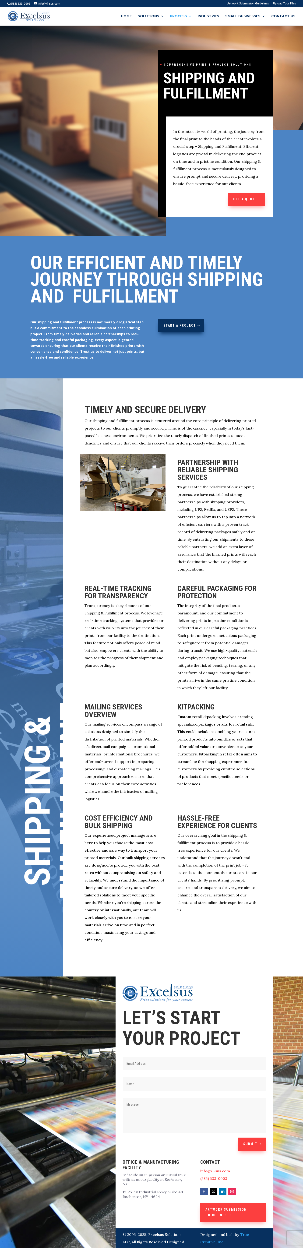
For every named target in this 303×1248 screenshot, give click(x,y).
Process (178, 16)
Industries (208, 16)
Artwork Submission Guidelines (248, 3)
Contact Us (283, 16)
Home (126, 16)
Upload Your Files (284, 3)
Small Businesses (243, 16)
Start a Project (179, 325)
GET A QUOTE (245, 199)
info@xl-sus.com (215, 1171)
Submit (250, 1144)
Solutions (148, 16)
